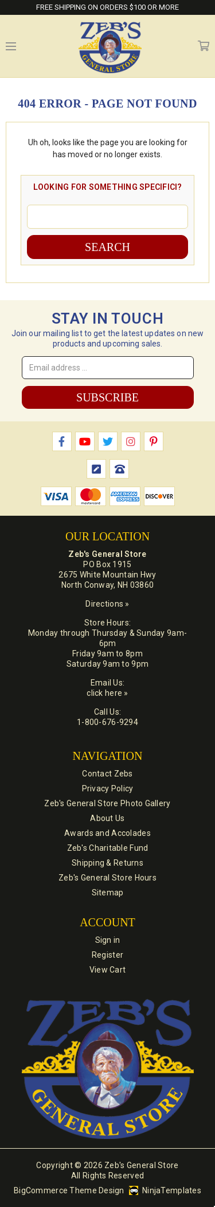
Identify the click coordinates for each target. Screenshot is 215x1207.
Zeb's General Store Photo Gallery (107, 803)
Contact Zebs (107, 773)
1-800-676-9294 (107, 722)
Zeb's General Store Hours (107, 877)
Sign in (107, 940)
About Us (107, 818)
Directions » (107, 603)
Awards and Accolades (107, 833)
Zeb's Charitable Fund (107, 848)
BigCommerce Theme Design (69, 1190)
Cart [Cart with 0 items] (203, 46)
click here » (107, 693)
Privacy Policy (108, 788)
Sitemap (108, 892)
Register (107, 954)
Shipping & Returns (107, 862)
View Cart (107, 969)
